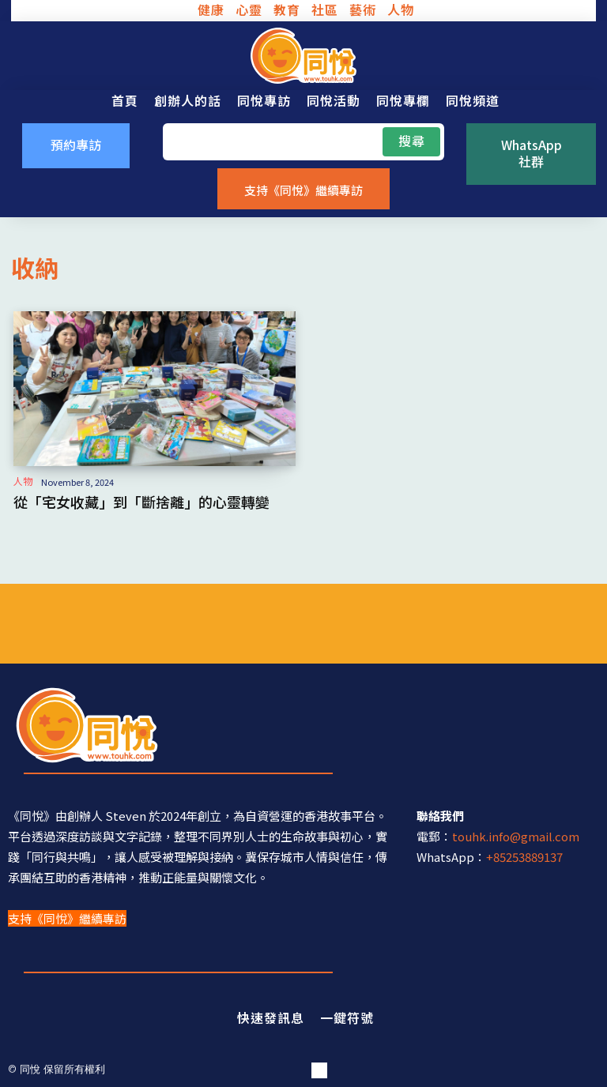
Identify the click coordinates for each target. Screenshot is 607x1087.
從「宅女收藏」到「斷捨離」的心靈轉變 (141, 501)
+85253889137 (524, 856)
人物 (22, 481)
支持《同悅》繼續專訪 (67, 918)
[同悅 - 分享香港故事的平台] (303, 55)
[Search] (411, 141)
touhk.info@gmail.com (515, 836)
